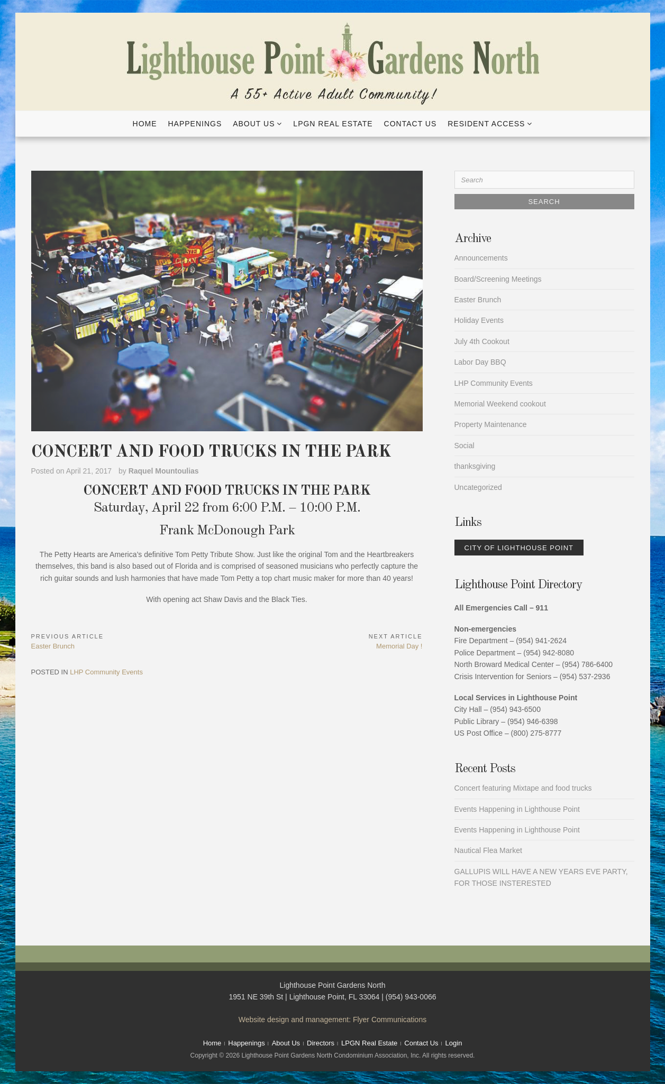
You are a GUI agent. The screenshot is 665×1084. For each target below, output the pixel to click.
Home (145, 123)
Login (453, 1043)
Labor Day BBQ (480, 362)
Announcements (481, 258)
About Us (254, 123)
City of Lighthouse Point (519, 548)
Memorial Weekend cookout (500, 404)
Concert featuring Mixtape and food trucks (523, 788)
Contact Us (410, 123)
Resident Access (486, 123)
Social (464, 445)
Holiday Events (479, 320)
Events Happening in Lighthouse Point (517, 809)
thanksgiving (475, 466)
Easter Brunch (478, 299)
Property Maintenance (490, 424)
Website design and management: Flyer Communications (332, 1019)
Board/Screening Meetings (498, 279)
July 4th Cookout (481, 341)
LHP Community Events (106, 672)
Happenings (195, 123)
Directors (320, 1043)
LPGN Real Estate (332, 123)
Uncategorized (478, 487)
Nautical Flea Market (488, 850)
